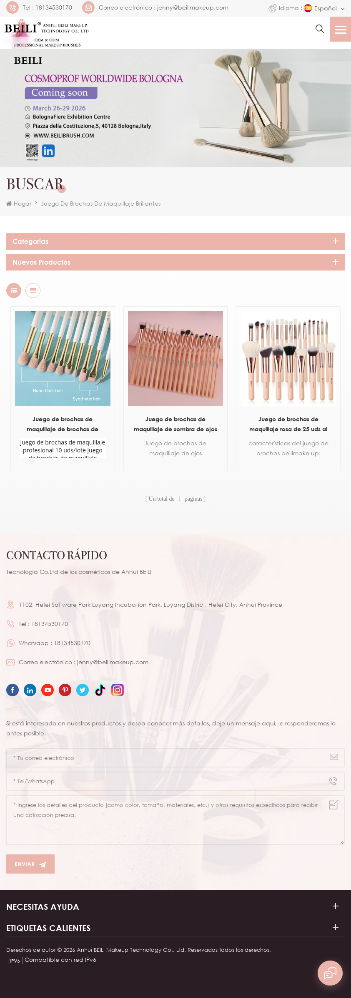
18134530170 (53, 7)
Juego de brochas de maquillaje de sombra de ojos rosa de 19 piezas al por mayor (175, 424)
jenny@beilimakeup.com (192, 7)
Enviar (30, 864)
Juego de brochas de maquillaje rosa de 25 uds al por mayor (288, 424)
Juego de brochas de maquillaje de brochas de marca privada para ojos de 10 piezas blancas (62, 424)
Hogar (18, 203)
